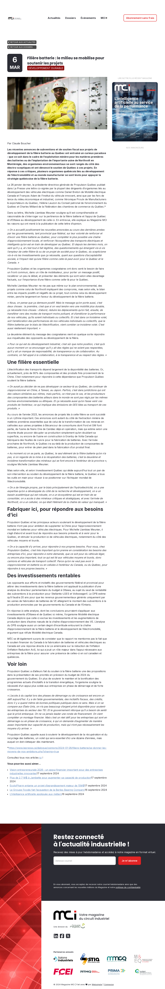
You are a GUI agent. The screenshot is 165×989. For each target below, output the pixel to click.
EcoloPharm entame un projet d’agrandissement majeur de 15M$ (47, 785)
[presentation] (76, 874)
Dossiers (70, 17)
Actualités (54, 17)
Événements (88, 17)
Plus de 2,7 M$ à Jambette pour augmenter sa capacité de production (50, 777)
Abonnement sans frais (140, 17)
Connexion (109, 984)
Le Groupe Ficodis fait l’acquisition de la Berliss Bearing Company (47, 789)
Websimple (97, 984)
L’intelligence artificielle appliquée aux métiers (36, 794)
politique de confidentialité (128, 887)
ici (40, 757)
